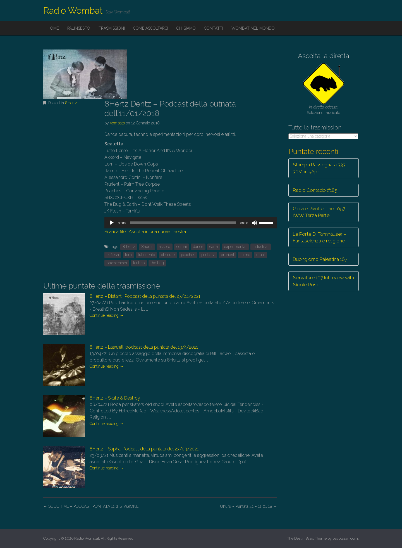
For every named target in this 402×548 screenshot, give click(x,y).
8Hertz (71, 103)
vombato (117, 123)
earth (213, 246)
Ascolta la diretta (323, 56)
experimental (235, 246)
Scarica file (115, 231)
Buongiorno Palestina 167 (320, 259)
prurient (227, 254)
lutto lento (146, 254)
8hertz (147, 246)
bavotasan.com (345, 538)
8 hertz (129, 246)
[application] (190, 222)
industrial (261, 246)
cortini (181, 246)
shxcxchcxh (117, 263)
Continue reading (107, 315)
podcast (208, 254)
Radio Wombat (73, 10)
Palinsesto (78, 28)
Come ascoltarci (150, 28)
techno (139, 263)
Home (53, 28)
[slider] (183, 222)
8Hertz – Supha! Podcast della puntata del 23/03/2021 (144, 449)
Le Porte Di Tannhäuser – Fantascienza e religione (319, 237)
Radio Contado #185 (315, 190)
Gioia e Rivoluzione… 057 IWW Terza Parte (319, 212)
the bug (157, 263)
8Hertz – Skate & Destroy (115, 398)
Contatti (213, 28)
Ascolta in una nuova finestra (157, 231)
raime (245, 254)
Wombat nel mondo (253, 28)
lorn (128, 254)
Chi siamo (186, 28)
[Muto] (254, 223)
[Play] (111, 223)
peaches (188, 254)
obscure (168, 254)
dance (198, 246)
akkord (164, 246)
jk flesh (113, 254)
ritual (260, 254)
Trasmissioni (112, 28)
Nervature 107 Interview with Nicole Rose (323, 281)
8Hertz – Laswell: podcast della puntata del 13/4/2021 (144, 347)
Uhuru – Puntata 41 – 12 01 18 (248, 506)
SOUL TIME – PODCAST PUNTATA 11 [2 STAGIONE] (91, 506)
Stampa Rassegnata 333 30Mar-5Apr (319, 168)
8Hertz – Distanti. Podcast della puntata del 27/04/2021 (145, 296)
